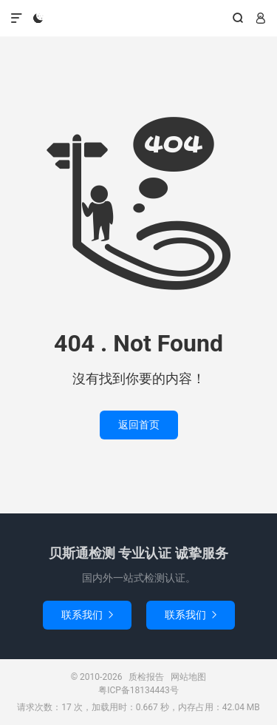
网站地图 (188, 677)
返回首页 (139, 425)
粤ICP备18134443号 (138, 690)
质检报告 (138, 18)
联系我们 (87, 615)
